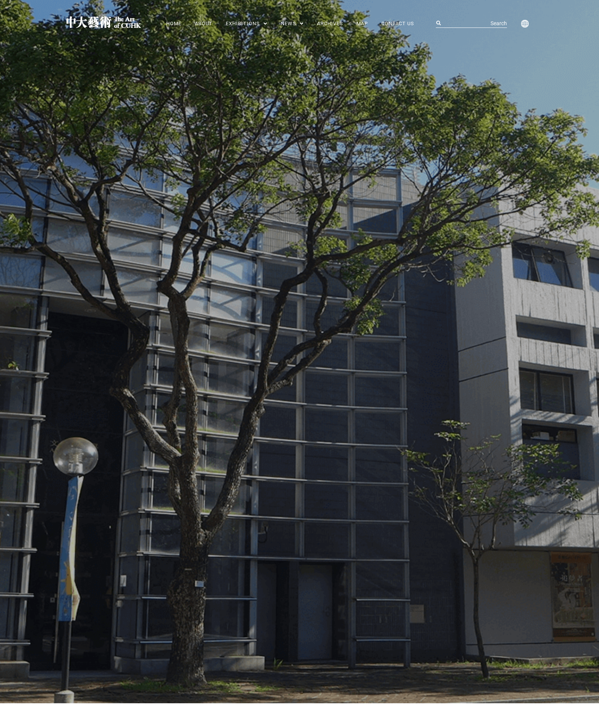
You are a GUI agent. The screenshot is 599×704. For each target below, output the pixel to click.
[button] (246, 23)
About (203, 23)
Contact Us (397, 23)
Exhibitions (246, 23)
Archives (330, 23)
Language (523, 23)
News (292, 23)
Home (173, 23)
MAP (362, 23)
